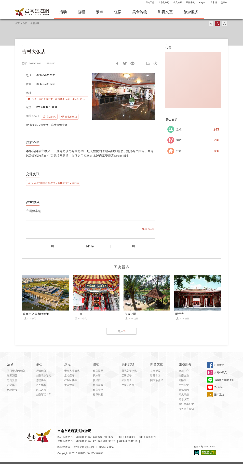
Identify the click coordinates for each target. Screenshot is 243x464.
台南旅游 (219, 364)
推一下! (125, 63)
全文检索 (177, 2)
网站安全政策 (106, 447)
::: (142, 2)
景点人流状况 (71, 370)
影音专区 (155, 375)
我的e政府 (196, 452)
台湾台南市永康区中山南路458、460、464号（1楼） (59, 99)
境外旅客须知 (186, 408)
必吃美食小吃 (129, 370)
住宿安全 (98, 389)
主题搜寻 (69, 385)
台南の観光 (220, 372)
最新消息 (12, 375)
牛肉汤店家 (128, 385)
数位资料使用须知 (84, 447)
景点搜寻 (69, 375)
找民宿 (97, 380)
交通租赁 (184, 385)
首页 (17, 23)
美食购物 (139, 12)
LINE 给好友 (132, 63)
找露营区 (98, 385)
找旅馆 (97, 375)
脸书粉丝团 (71, 116)
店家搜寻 (127, 375)
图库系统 (155, 380)
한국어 (224, 2)
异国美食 (127, 380)
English (202, 2)
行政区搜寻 (70, 380)
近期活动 (12, 380)
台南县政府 (163, 2)
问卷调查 (184, 399)
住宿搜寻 (34, 23)
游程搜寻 (41, 380)
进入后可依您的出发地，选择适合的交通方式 (55, 182)
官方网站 (51, 116)
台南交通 (184, 375)
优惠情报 (12, 389)
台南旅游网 (32, 12)
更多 (120, 331)
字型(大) (224, 23)
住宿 (118, 12)
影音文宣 (165, 12)
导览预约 (184, 389)
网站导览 (149, 2)
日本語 (213, 2)
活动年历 (12, 385)
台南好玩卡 (42, 394)
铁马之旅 (41, 389)
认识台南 (41, 370)
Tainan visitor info (224, 379)
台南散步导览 (43, 375)
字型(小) (210, 23)
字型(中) (217, 23)
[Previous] (97, 96)
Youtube (218, 387)
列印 (147, 63)
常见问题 (184, 394)
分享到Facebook (117, 63)
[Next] (149, 96)
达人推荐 (41, 385)
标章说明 (98, 394)
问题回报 (155, 63)
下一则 (131, 246)
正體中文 (190, 2)
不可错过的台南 (16, 370)
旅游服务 (191, 12)
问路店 (182, 380)
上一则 (50, 246)
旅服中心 (184, 370)
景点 (99, 12)
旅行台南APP (186, 404)
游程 (81, 12)
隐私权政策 (63, 447)
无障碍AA (208, 452)
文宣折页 (155, 370)
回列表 (90, 246)
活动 (63, 12)
